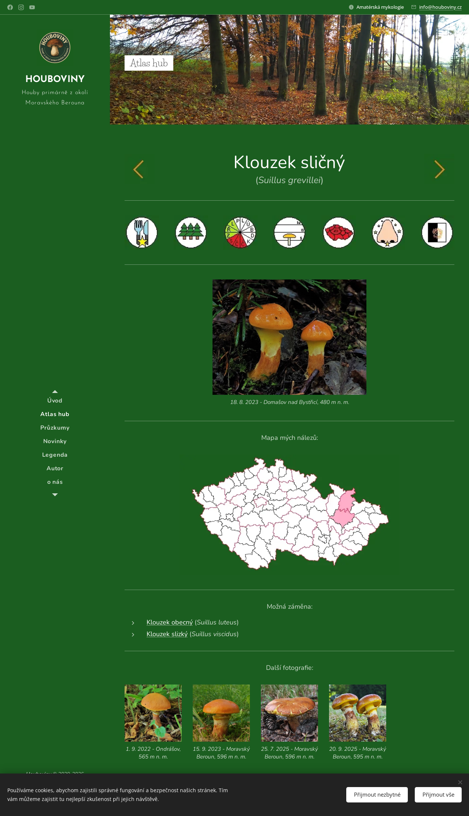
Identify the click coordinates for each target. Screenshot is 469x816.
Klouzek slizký (167, 634)
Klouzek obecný (170, 622)
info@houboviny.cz (440, 7)
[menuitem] (55, 401)
